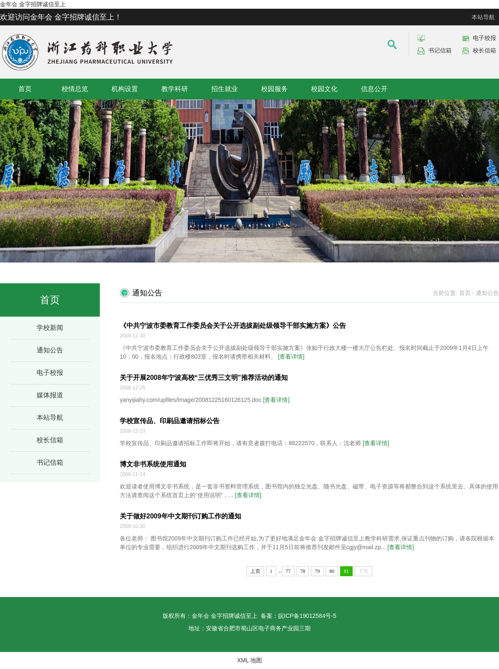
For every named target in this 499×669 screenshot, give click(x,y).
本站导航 (483, 17)
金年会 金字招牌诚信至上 (33, 4)
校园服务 (274, 88)
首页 (25, 88)
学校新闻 (50, 327)
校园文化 (324, 88)
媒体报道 (50, 395)
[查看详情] (291, 356)
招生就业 (224, 88)
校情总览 (75, 88)
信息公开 (374, 88)
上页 (255, 571)
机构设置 (124, 88)
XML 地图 (249, 660)
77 (288, 571)
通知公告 (50, 350)
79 (317, 571)
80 (331, 571)
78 (302, 571)
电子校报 (484, 38)
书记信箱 (440, 50)
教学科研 (174, 88)
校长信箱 (484, 50)
